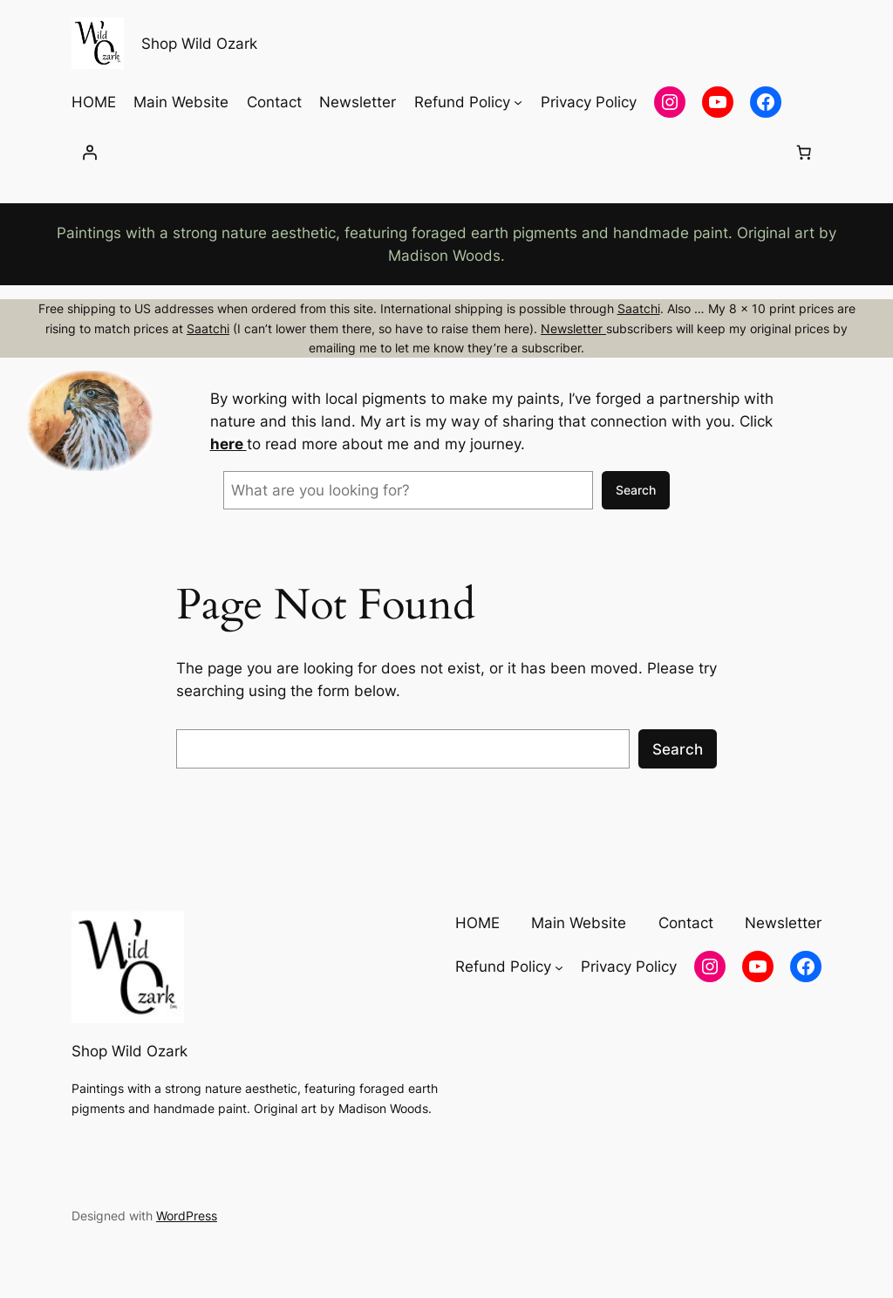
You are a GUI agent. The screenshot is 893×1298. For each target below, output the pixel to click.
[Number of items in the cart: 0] (803, 152)
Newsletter (573, 328)
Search (636, 489)
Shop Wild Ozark (199, 43)
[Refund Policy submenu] (518, 102)
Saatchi (638, 308)
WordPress (186, 1215)
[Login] (90, 152)
